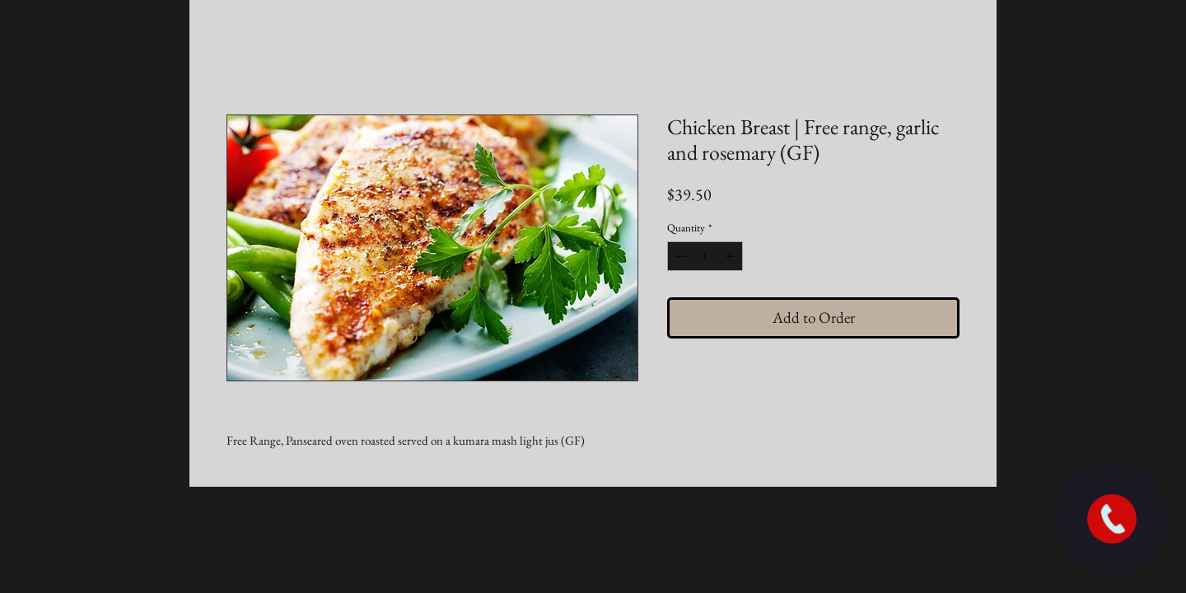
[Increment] (731, 256)
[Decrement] (679, 256)
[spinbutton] (705, 256)
